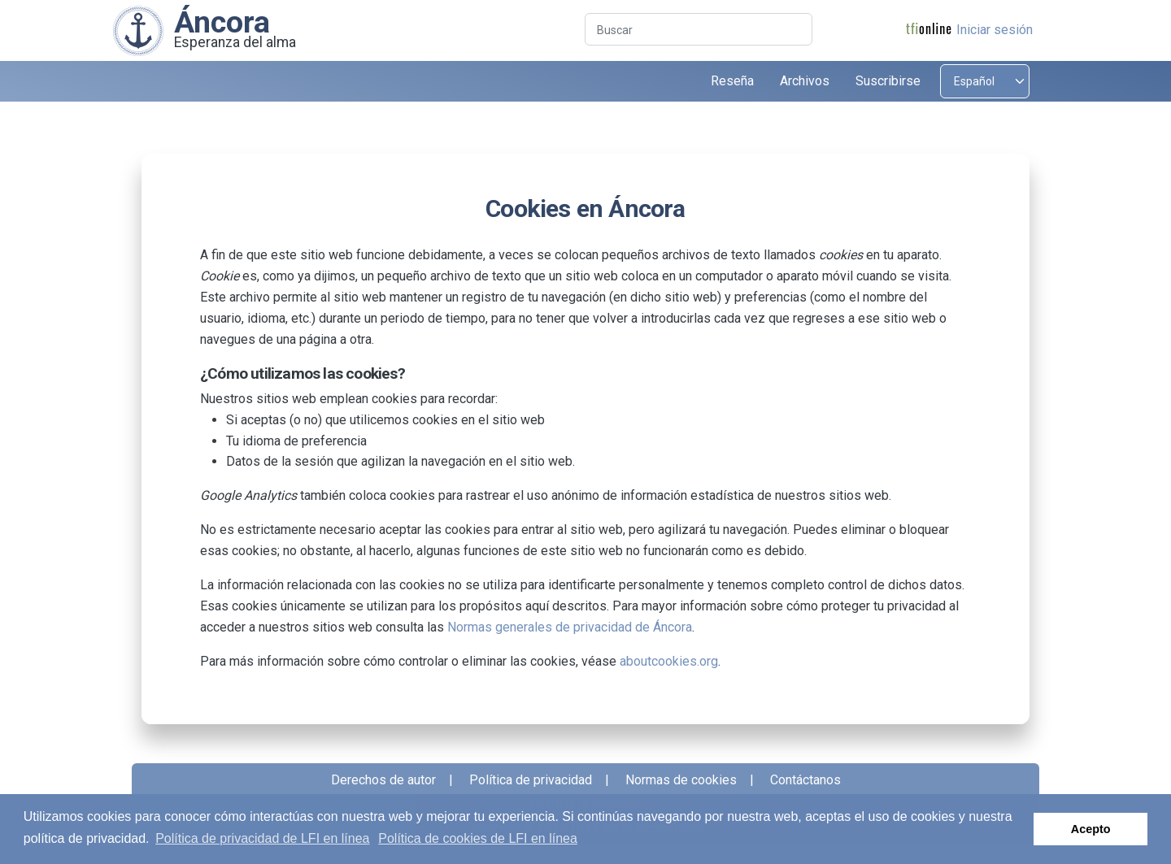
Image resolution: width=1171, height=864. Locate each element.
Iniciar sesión (994, 29)
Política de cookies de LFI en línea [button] (477, 838)
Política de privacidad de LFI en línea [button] (262, 838)
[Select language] (985, 81)
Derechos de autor (383, 780)
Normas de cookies (681, 780)
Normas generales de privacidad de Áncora (569, 627)
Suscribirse (888, 81)
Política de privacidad (530, 780)
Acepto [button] (1091, 829)
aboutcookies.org (669, 661)
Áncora (222, 22)
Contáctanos (805, 780)
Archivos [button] (804, 81)
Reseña (732, 81)
